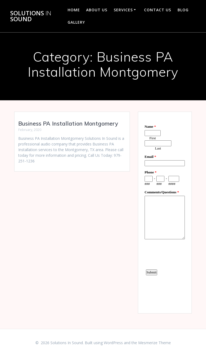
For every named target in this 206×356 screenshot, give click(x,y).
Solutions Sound (30, 16)
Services (123, 9)
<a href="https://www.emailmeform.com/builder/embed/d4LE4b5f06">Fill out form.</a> (164, 212)
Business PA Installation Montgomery (68, 123)
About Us (96, 9)
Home (74, 9)
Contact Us (157, 9)
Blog (183, 9)
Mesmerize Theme (154, 342)
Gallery (76, 22)
